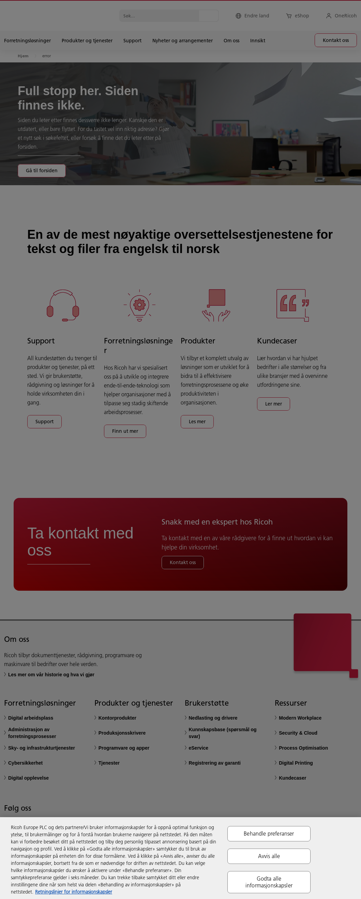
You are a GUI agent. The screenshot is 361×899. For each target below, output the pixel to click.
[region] (180, 858)
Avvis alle (269, 856)
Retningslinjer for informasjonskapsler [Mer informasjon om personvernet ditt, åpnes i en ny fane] (73, 892)
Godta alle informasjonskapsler (268, 882)
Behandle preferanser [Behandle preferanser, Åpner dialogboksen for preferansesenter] (269, 833)
